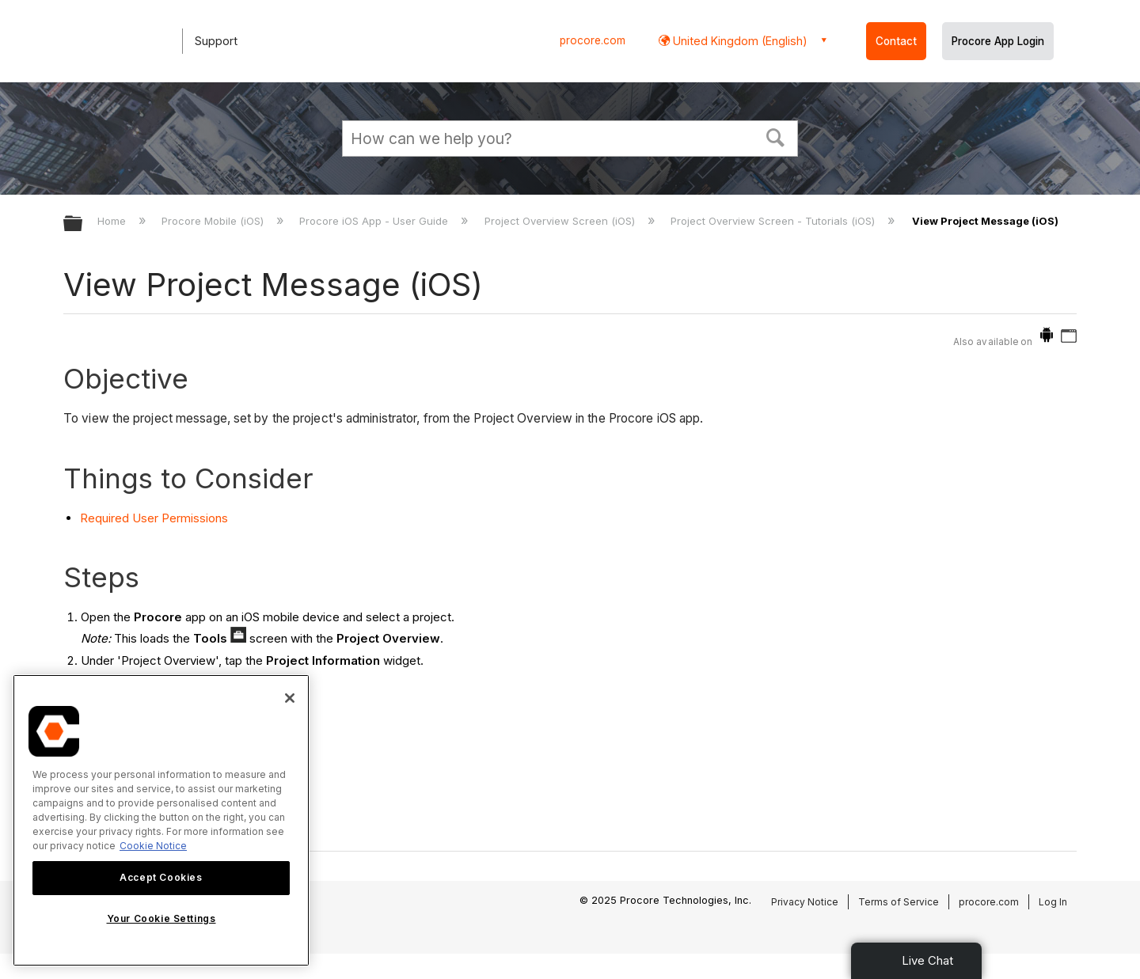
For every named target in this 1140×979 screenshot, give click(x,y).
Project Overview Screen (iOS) (561, 220)
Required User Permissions (154, 518)
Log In (1053, 902)
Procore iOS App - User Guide (375, 220)
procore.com (592, 40)
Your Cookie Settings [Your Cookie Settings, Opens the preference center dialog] (161, 918)
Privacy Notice (804, 902)
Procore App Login (998, 41)
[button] (776, 136)
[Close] (289, 698)
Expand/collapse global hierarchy (83, 224)
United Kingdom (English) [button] (739, 40)
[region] (161, 820)
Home (113, 220)
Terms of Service (898, 902)
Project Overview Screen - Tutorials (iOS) (774, 220)
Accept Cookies (161, 877)
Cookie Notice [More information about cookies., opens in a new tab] (153, 846)
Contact (896, 41)
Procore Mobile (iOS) (214, 220)
